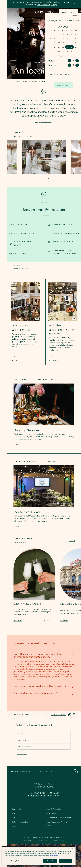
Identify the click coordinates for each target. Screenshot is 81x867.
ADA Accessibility (53, 813)
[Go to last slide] (40, 178)
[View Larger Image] (44, 157)
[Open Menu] (3, 6)
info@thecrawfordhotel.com (44, 796)
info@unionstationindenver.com (43, 669)
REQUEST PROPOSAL (19, 356)
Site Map (27, 840)
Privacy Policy (42, 840)
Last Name (23, 740)
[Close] (72, 848)
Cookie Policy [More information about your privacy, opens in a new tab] (53, 855)
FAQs (14, 818)
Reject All (50, 861)
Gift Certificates (20, 822)
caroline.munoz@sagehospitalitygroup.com (41, 674)
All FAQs (17, 702)
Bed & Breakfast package (47, 5)
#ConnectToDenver (58, 714)
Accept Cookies (65, 861)
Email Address (25, 747)
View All (72, 540)
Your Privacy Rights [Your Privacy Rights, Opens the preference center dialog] (14, 861)
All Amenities (44, 216)
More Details (17, 361)
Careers (15, 826)
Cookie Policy (58, 840)
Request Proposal (56, 356)
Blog (14, 813)
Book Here (18, 620)
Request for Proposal (44, 123)
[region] (39, 855)
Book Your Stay (68, 12)
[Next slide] (47, 178)
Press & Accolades (53, 809)
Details (16, 445)
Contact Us (16, 809)
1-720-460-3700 (49, 793)
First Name (23, 734)
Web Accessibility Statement (58, 818)
